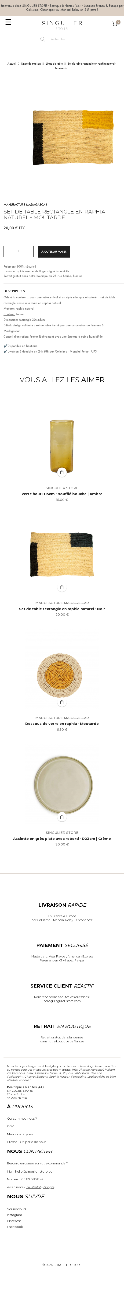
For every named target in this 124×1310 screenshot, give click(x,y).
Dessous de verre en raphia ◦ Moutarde (62, 724)
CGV (10, 1126)
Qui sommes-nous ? (22, 1118)
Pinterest (14, 1221)
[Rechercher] (66, 39)
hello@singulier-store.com (62, 1001)
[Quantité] (19, 251)
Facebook (15, 1227)
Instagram (14, 1215)
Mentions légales (20, 1134)
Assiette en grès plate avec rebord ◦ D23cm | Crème (62, 839)
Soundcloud (16, 1209)
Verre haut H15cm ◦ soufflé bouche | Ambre (62, 494)
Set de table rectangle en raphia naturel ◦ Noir (62, 609)
